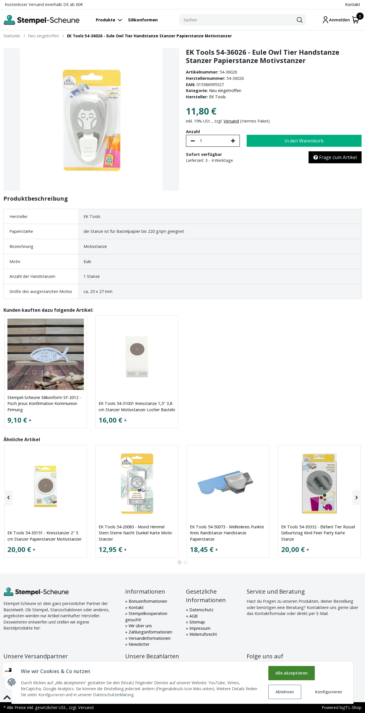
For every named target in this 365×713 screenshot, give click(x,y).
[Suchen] (236, 20)
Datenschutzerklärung (113, 694)
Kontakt (352, 4)
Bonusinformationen (147, 601)
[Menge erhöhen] (233, 140)
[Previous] (8, 497)
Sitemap (196, 622)
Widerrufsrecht (202, 634)
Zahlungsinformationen (149, 632)
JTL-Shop (353, 707)
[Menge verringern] (192, 140)
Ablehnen (284, 691)
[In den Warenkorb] (304, 141)
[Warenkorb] (355, 19)
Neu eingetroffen (225, 90)
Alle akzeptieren (291, 673)
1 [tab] (179, 562)
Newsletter (138, 644)
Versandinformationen (149, 638)
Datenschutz (200, 609)
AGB (193, 616)
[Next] (356, 497)
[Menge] (212, 141)
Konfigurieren (328, 691)
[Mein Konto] (336, 19)
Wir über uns (139, 625)
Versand (231, 121)
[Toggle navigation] (112, 20)
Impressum (199, 628)
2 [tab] (185, 562)
